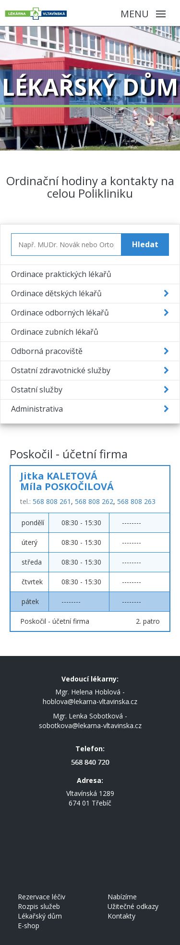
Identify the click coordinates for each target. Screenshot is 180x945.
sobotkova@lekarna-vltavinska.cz (90, 725)
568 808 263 (136, 501)
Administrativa (37, 408)
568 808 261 (52, 501)
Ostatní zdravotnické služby (60, 370)
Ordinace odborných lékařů (60, 312)
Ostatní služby (36, 389)
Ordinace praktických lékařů (61, 274)
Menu (143, 13)
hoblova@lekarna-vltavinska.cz (90, 701)
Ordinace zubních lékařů (54, 332)
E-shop (28, 925)
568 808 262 (94, 501)
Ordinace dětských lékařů (56, 293)
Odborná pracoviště (47, 351)
